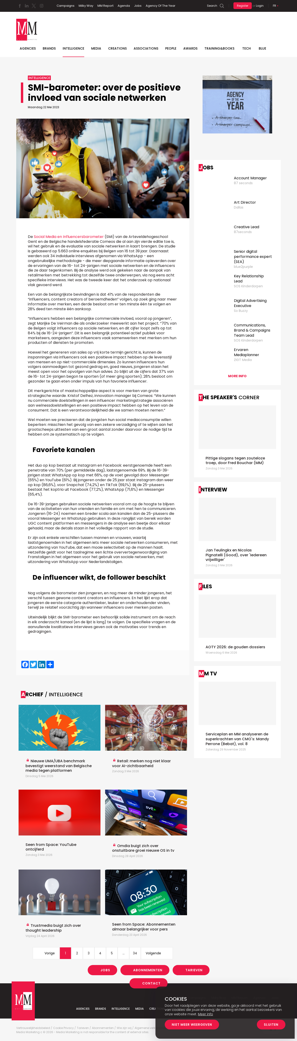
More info (237, 376)
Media (96, 48)
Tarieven (194, 970)
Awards (190, 48)
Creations (117, 48)
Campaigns (65, 5)
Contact (151, 983)
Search (212, 6)
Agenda (124, 5)
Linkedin (26, 6)
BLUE (262, 48)
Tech (246, 48)
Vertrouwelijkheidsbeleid (33, 1028)
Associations (146, 48)
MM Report (105, 5)
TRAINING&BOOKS (219, 48)
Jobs (138, 5)
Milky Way (86, 5)
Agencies (28, 48)
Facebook (19, 6)
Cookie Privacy (63, 1028)
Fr (274, 6)
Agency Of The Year (160, 5)
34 (135, 953)
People (170, 48)
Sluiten (271, 1024)
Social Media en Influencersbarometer (69, 236)
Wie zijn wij (124, 1028)
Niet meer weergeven (192, 1024)
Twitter (33, 6)
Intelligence (73, 48)
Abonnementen (147, 970)
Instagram (41, 6)
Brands (49, 48)
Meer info (205, 1014)
